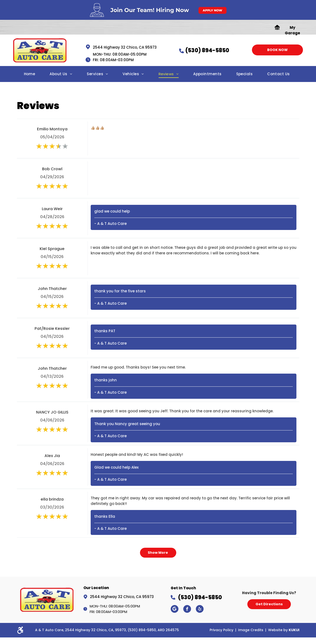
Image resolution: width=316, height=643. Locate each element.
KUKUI (294, 630)
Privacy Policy (221, 630)
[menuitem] (30, 75)
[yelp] (200, 609)
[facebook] (187, 609)
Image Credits (250, 630)
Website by (278, 630)
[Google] (174, 609)
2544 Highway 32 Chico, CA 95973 (125, 47)
